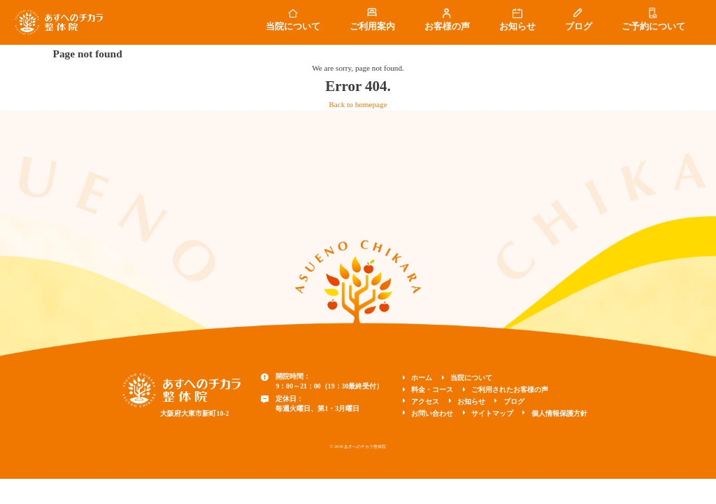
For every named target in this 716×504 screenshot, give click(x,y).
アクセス (425, 401)
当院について (293, 26)
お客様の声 (447, 26)
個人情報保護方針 (559, 413)
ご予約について (653, 26)
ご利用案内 (372, 26)
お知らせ (517, 26)
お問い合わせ (432, 413)
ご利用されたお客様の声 (509, 389)
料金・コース (432, 389)
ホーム (421, 378)
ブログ (578, 26)
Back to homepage (358, 104)
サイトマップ (492, 413)
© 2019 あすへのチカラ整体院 (358, 446)
